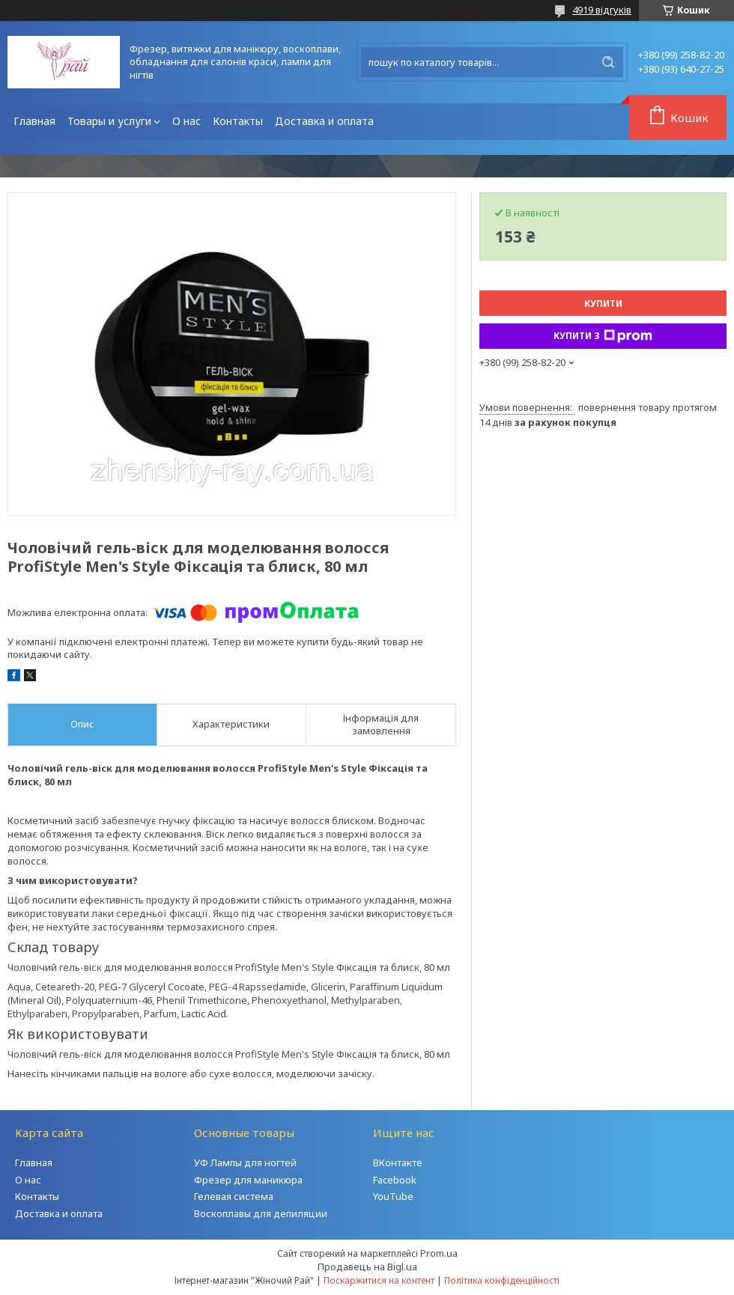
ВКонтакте (397, 1162)
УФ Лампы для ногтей (245, 1162)
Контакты (238, 121)
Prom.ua (439, 1253)
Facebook (394, 1179)
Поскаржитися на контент (379, 1280)
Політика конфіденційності (501, 1280)
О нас (186, 121)
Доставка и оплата (324, 121)
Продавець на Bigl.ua (367, 1266)
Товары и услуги (109, 121)
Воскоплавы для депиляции (260, 1213)
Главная (34, 121)
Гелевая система (233, 1196)
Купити (603, 303)
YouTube (393, 1196)
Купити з (602, 336)
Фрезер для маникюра (248, 1179)
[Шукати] (608, 62)
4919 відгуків (601, 9)
